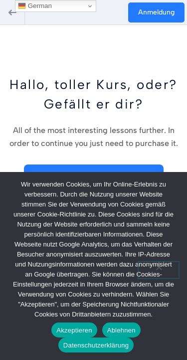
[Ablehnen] (159, 270)
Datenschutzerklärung (96, 345)
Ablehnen (121, 330)
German (35, 6)
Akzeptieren (74, 330)
